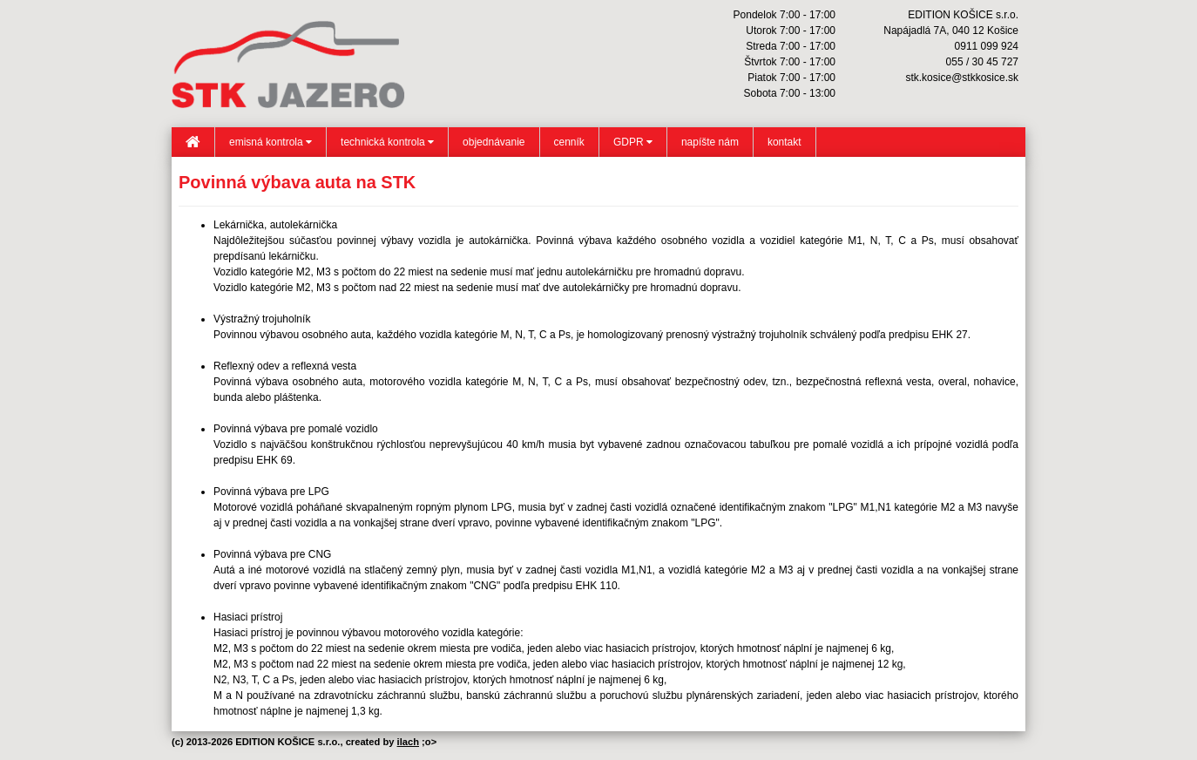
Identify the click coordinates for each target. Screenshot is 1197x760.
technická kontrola (387, 142)
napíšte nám (710, 142)
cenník (569, 142)
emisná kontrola (270, 142)
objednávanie (493, 142)
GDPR (633, 142)
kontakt (784, 142)
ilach (408, 741)
